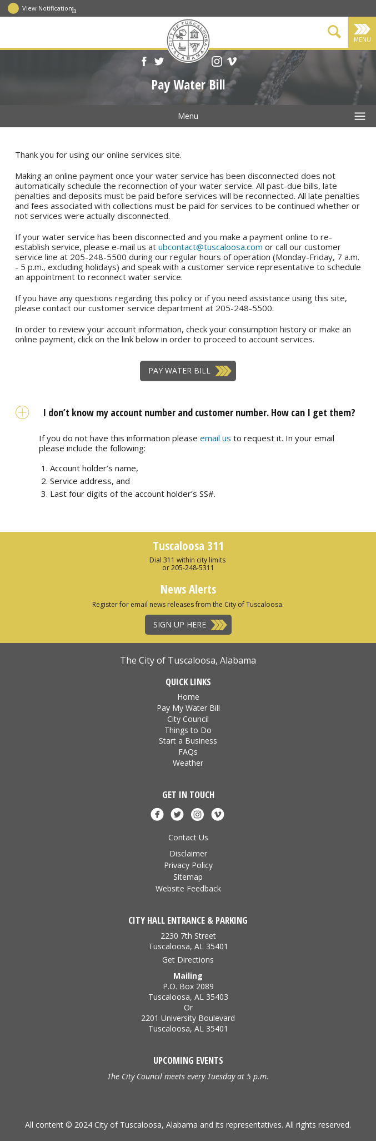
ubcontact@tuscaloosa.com (210, 246)
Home (188, 696)
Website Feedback (188, 888)
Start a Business (188, 740)
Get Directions (188, 959)
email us (215, 438)
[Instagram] (217, 63)
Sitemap (188, 876)
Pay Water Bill (179, 370)
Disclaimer (188, 853)
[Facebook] (144, 63)
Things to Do (188, 730)
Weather (188, 763)
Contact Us (188, 837)
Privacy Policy (188, 865)
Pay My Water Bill (188, 707)
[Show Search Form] (334, 33)
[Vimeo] (232, 63)
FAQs (188, 751)
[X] (159, 63)
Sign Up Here (179, 624)
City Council (188, 719)
